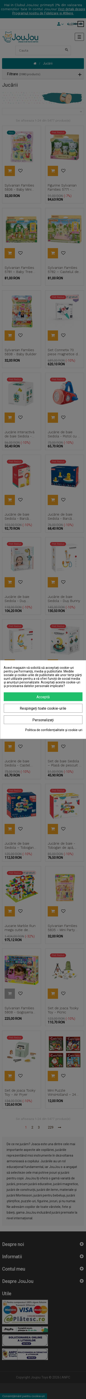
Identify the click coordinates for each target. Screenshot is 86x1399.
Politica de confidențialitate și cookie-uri (53, 730)
